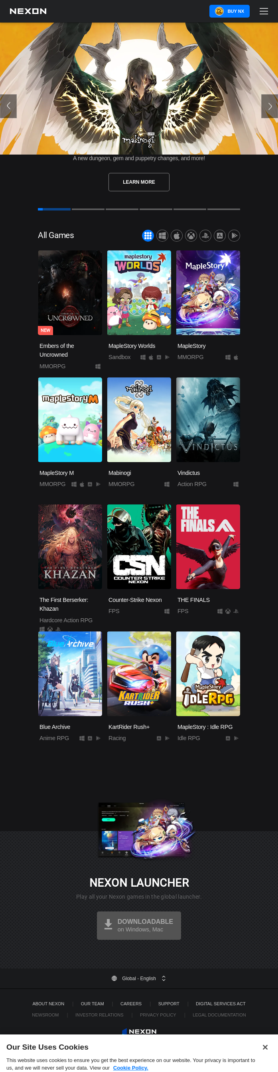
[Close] (265, 1057)
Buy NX (236, 11)
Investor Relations (99, 1014)
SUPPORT (168, 1003)
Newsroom (45, 1014)
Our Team (92, 1003)
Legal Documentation (219, 1014)
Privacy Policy (158, 1014)
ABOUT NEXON (48, 1003)
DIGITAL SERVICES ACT (221, 1003)
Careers (131, 1003)
